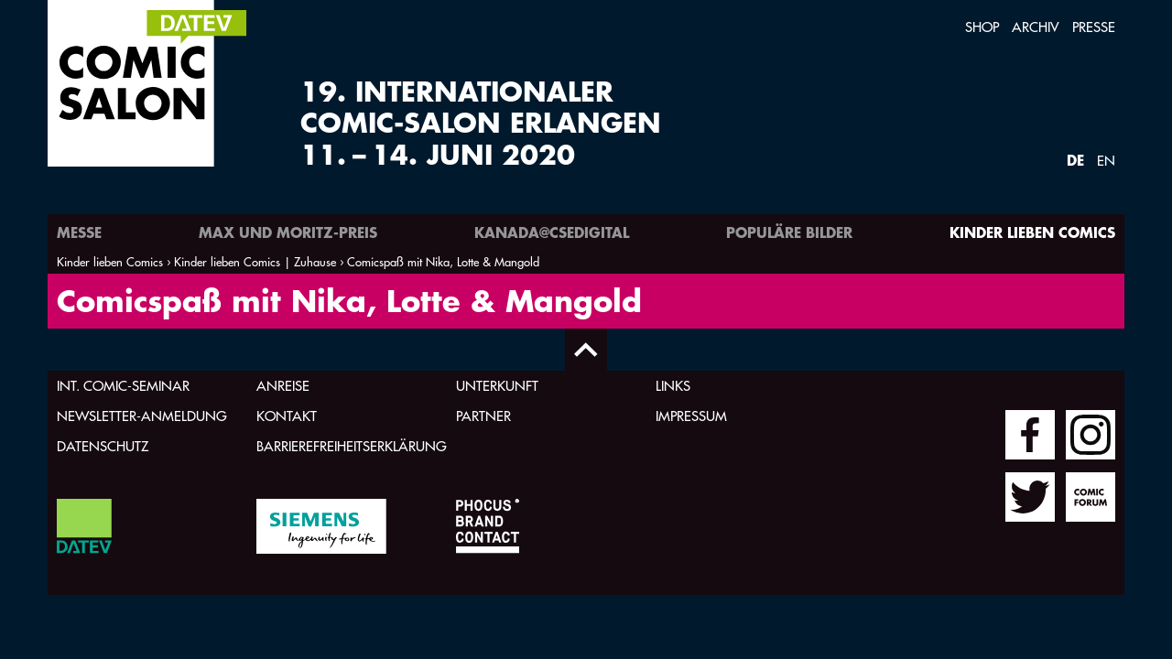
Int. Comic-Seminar (123, 385)
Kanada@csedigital (551, 232)
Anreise (282, 385)
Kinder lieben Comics (1032, 232)
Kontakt (286, 416)
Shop (982, 27)
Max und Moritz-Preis (288, 232)
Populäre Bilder (789, 232)
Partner (483, 416)
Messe (79, 232)
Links (673, 385)
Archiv (1035, 27)
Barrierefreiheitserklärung (351, 446)
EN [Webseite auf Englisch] (1106, 160)
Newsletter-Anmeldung (142, 416)
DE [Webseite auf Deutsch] (1075, 159)
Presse (1093, 27)
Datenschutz (102, 446)
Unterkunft (497, 385)
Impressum (691, 416)
